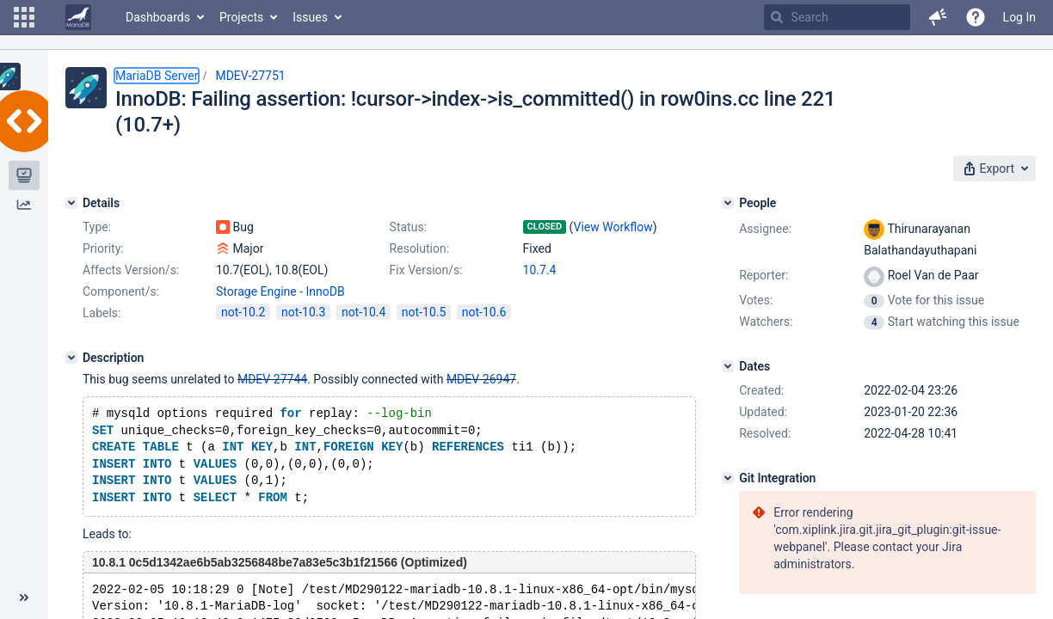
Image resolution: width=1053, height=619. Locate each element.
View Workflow (613, 227)
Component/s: (121, 291)
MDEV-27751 (250, 76)
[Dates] (728, 366)
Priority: (103, 248)
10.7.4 (540, 270)
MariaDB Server (156, 76)
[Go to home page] (78, 17)
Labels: (101, 313)
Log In (1019, 17)
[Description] (71, 358)
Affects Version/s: (131, 270)
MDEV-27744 (272, 379)
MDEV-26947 (481, 379)
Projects (241, 17)
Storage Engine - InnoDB (280, 291)
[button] (24, 17)
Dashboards (158, 17)
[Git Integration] (728, 478)
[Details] (71, 203)
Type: (97, 227)
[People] (728, 203)
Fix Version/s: (426, 270)
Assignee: (765, 229)
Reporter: (763, 275)
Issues (310, 17)
